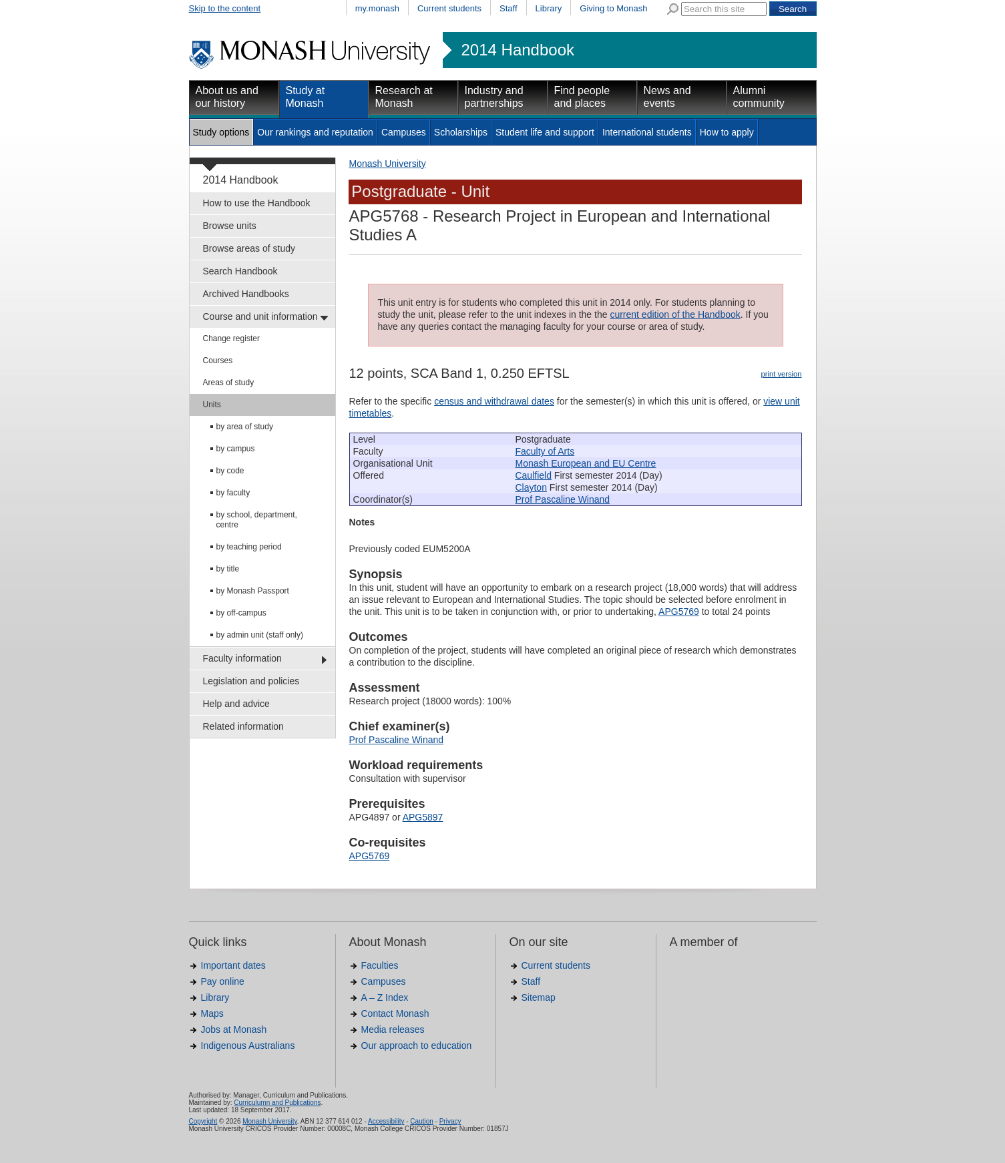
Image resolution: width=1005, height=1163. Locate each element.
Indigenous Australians (248, 1045)
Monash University (387, 163)
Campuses (403, 132)
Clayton (530, 487)
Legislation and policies (251, 681)
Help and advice (236, 703)
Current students (449, 8)
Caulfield (533, 475)
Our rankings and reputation (315, 132)
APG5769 (678, 611)
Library (549, 8)
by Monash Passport (252, 591)
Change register (231, 338)
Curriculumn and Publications (277, 1102)
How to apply (727, 132)
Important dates (233, 965)
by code (230, 470)
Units (212, 404)
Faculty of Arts (544, 451)
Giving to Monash (613, 8)
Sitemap (539, 997)
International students (647, 132)
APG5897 (423, 817)
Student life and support (544, 132)
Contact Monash (395, 1013)
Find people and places (582, 97)
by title (228, 568)
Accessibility (386, 1121)
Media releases (393, 1029)
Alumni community (759, 97)
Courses (218, 360)
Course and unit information (260, 316)
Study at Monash (305, 97)
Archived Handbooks (246, 293)
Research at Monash (404, 97)
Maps (212, 1013)
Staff (508, 8)
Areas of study (228, 382)
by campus (235, 448)
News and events (667, 97)
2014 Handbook (517, 50)
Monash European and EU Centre (585, 463)
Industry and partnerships (494, 97)
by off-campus (241, 613)
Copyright (203, 1121)
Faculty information (242, 658)
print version (781, 374)
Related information (243, 726)
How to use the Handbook (257, 203)
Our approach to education (416, 1045)
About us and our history (227, 97)
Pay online (222, 981)
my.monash (377, 8)
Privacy (450, 1121)
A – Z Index (385, 997)
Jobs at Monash (234, 1029)
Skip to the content (225, 8)
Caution (421, 1121)
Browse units (229, 225)
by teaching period (249, 546)
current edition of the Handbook (675, 314)
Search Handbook (240, 271)
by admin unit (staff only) (260, 635)
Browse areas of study (249, 248)
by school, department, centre (256, 519)
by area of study (244, 426)
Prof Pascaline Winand (562, 499)
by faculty (233, 492)
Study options (221, 132)
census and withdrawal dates (494, 401)
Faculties (380, 965)
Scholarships (460, 132)
